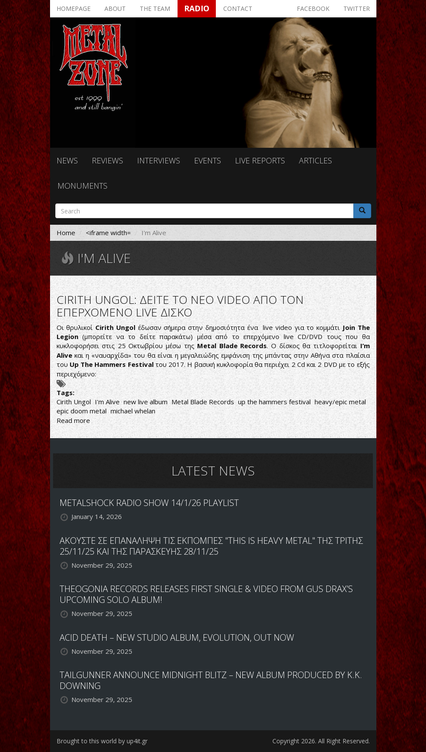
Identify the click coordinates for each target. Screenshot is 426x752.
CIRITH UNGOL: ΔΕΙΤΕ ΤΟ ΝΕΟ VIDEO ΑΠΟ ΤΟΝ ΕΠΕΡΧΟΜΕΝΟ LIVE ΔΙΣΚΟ (180, 306)
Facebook (313, 8)
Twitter (356, 8)
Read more (73, 420)
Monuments (82, 185)
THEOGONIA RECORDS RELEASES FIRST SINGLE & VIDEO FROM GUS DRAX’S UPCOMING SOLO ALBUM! (206, 594)
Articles (315, 160)
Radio (196, 8)
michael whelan (133, 410)
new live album (146, 401)
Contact (237, 8)
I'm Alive (107, 401)
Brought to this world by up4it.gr (102, 741)
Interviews (158, 160)
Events (207, 160)
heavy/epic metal (340, 401)
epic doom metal (82, 410)
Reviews (107, 160)
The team (155, 8)
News (67, 160)
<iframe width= (108, 232)
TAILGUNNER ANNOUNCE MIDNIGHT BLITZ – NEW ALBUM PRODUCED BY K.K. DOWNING (211, 680)
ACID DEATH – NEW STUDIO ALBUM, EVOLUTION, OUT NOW (177, 637)
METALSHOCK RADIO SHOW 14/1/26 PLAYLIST (149, 503)
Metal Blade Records (202, 401)
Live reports (260, 160)
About (115, 8)
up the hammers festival (274, 401)
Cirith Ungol (74, 401)
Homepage (74, 8)
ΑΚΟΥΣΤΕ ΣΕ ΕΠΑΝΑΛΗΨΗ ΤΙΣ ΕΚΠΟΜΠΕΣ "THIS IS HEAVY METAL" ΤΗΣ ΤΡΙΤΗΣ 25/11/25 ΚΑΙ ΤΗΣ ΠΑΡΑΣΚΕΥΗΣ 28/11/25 (211, 546)
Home (66, 232)
